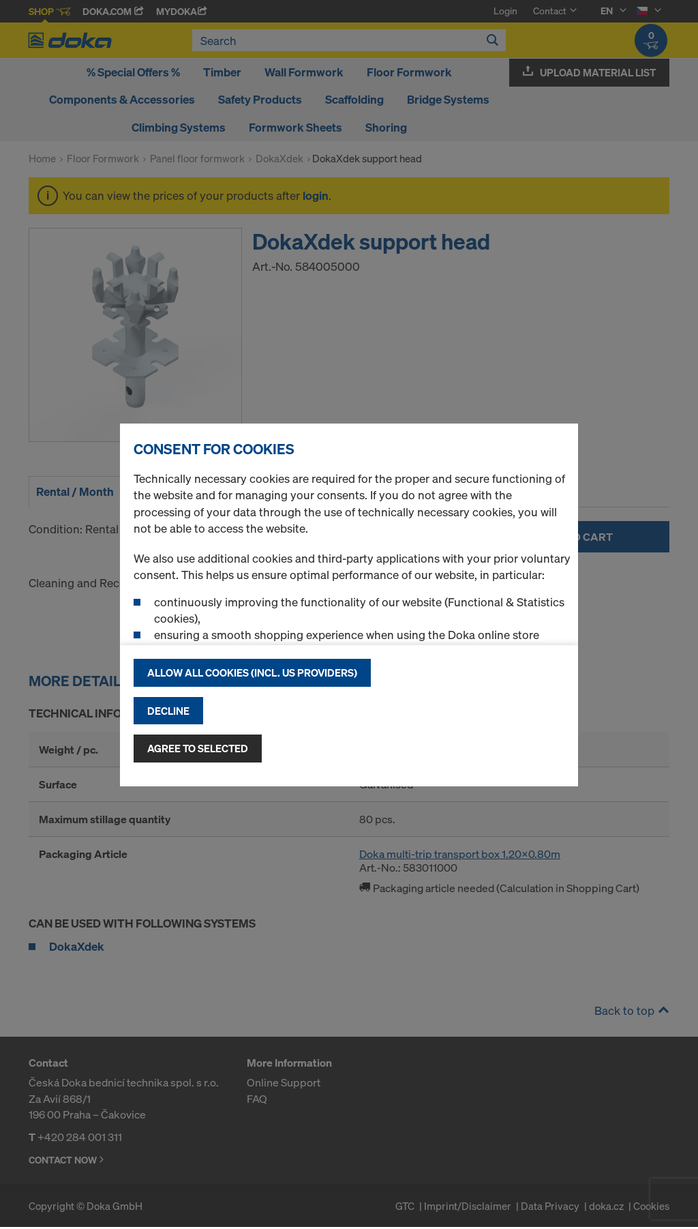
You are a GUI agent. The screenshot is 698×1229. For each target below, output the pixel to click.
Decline (168, 710)
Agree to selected (197, 748)
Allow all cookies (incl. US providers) (252, 672)
